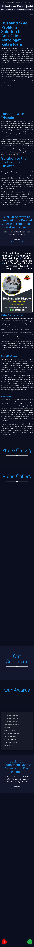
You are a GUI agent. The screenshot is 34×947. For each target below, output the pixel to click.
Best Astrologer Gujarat (11, 721)
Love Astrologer (23, 269)
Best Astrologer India (11, 715)
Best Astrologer (11, 258)
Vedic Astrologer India (11, 733)
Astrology (7, 727)
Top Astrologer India (10, 739)
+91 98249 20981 (26, 2)
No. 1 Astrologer (23, 261)
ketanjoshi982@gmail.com (11, 2)
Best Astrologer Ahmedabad (13, 718)
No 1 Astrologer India (10, 742)
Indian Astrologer (12, 264)
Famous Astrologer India (12, 736)
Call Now (17, 239)
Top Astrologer (23, 256)
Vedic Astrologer (11, 253)
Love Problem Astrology (12, 724)
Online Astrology (9, 730)
